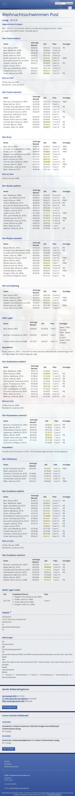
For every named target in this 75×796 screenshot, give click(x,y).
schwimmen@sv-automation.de (19, 788)
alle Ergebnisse (10, 707)
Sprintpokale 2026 (9, 696)
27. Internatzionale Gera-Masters (15, 699)
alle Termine (9, 749)
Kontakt (6, 761)
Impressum (7, 764)
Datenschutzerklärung (11, 766)
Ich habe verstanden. (54, 795)
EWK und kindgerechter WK (13, 701)
